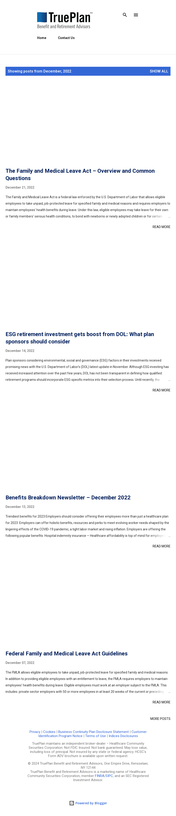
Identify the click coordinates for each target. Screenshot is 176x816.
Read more (161, 227)
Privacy (35, 732)
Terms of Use (95, 736)
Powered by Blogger (88, 803)
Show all (159, 71)
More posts (160, 719)
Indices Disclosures (123, 736)
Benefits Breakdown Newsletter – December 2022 (68, 497)
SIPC (109, 776)
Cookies (49, 732)
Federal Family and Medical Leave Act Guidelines (67, 653)
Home (41, 38)
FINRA (99, 776)
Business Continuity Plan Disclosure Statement (93, 732)
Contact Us (66, 38)
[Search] (125, 15)
